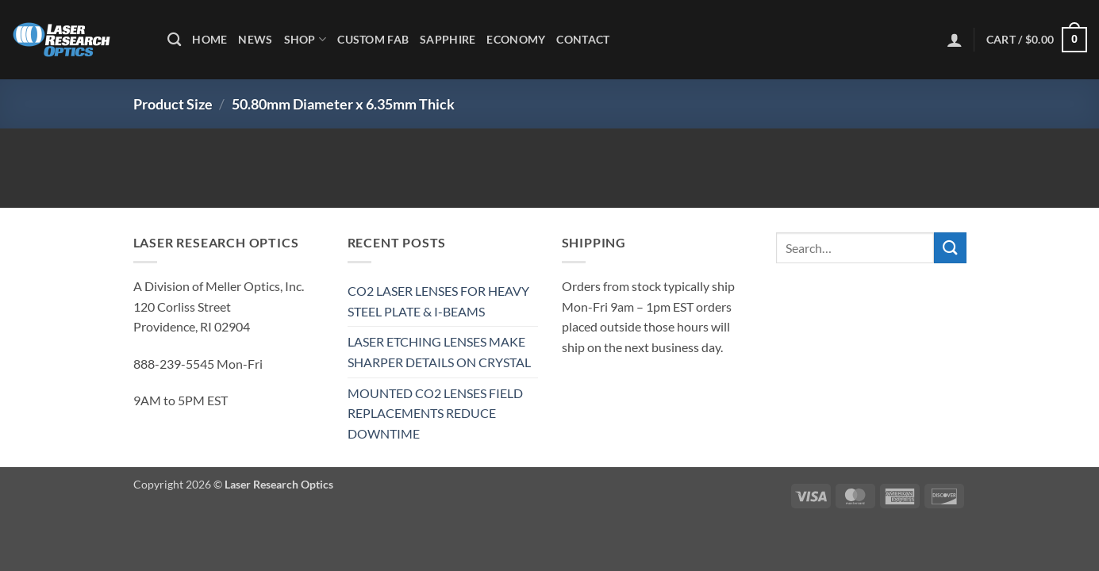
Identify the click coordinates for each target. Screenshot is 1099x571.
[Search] (174, 40)
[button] (955, 39)
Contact (582, 39)
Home (209, 39)
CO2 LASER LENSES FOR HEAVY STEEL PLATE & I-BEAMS (438, 301)
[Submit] (950, 247)
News (255, 39)
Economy (515, 39)
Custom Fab (373, 39)
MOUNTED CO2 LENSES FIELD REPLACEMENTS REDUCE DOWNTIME (435, 413)
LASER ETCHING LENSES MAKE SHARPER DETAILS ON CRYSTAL (439, 352)
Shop (305, 39)
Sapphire (447, 39)
